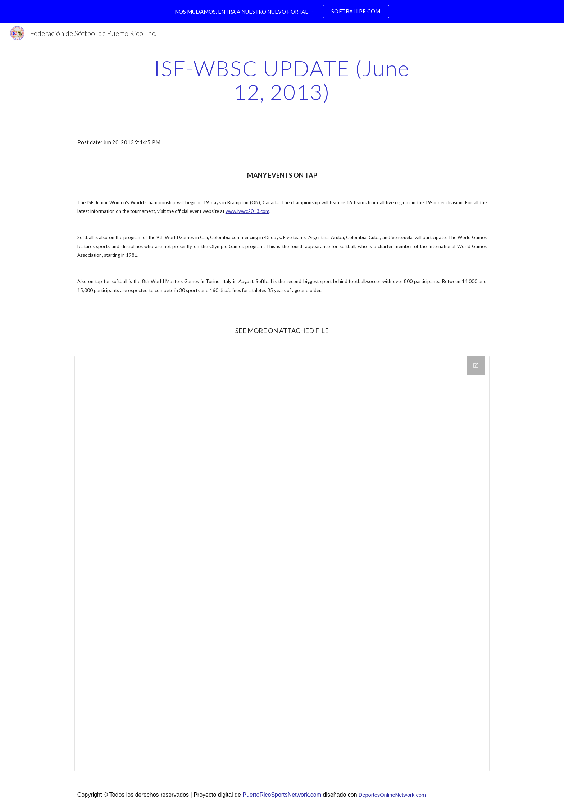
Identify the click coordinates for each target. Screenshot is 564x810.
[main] (282, 79)
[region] (282, 11)
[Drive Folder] (282, 563)
